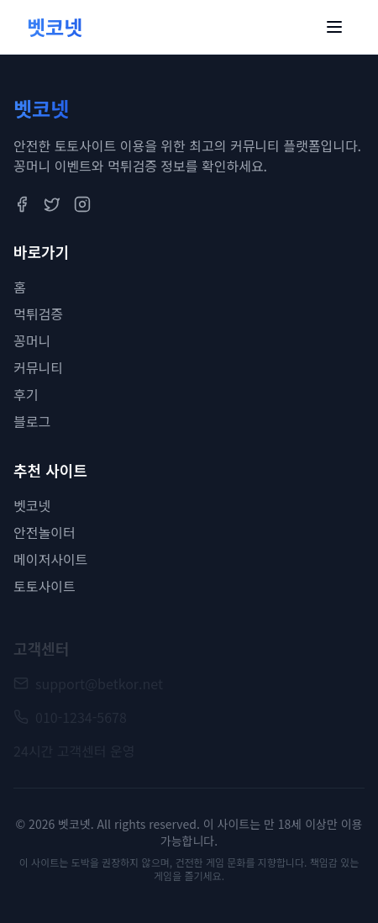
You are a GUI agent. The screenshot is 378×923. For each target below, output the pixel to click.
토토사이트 (44, 586)
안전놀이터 (44, 532)
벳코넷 (31, 505)
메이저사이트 (50, 559)
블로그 (31, 421)
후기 (25, 394)
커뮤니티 (38, 367)
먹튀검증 (38, 313)
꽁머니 (31, 340)
